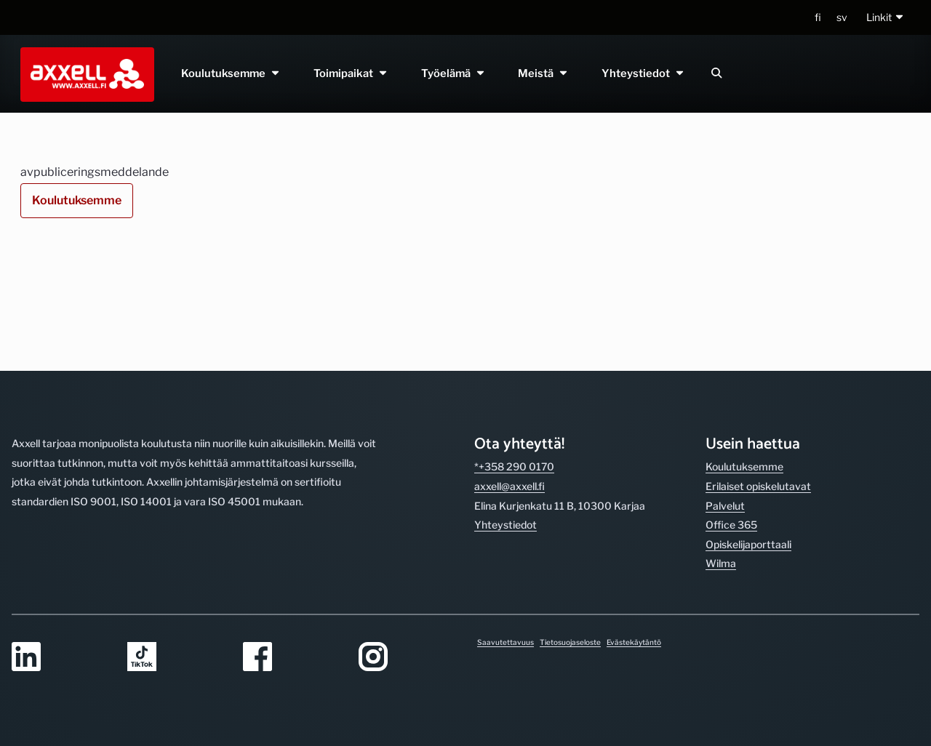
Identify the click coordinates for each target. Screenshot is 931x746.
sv (841, 17)
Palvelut (725, 405)
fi (818, 17)
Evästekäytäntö (634, 642)
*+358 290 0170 (514, 367)
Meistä (544, 73)
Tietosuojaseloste (570, 642)
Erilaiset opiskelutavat (758, 386)
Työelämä (453, 73)
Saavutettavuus (505, 642)
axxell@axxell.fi (509, 386)
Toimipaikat (350, 73)
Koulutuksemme (231, 73)
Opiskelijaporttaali (748, 444)
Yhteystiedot (644, 73)
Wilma (721, 463)
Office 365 (731, 425)
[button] (885, 17)
